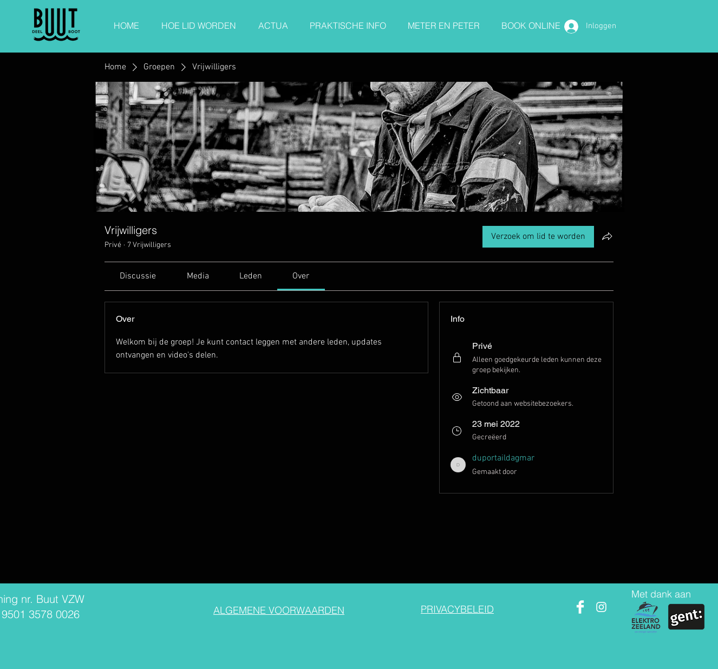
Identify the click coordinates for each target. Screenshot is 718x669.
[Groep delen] (606, 236)
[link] (138, 276)
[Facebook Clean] (580, 607)
